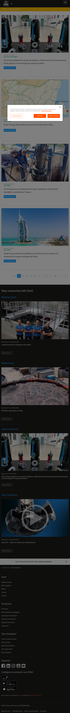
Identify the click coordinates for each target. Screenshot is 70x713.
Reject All (39, 115)
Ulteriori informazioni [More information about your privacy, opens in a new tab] (46, 110)
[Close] (60, 107)
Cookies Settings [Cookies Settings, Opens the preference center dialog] (16, 115)
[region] (35, 113)
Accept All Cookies (54, 115)
